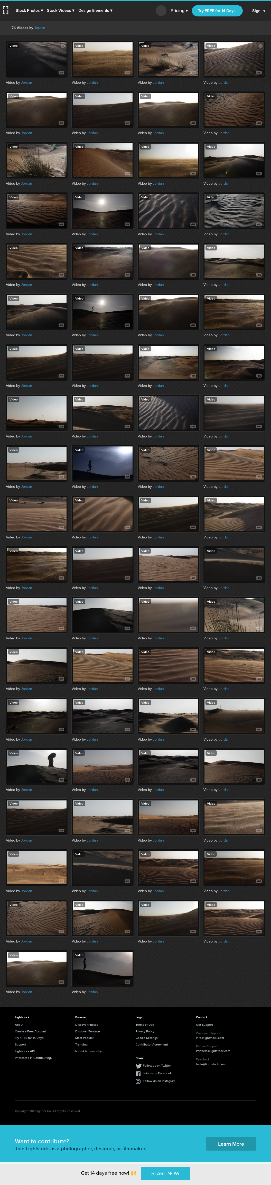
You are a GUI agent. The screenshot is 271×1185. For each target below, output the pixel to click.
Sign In (258, 11)
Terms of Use (145, 1024)
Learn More (231, 1143)
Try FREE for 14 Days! (217, 11)
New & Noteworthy (88, 1051)
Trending (81, 1044)
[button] (30, 10)
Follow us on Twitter (157, 1065)
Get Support (204, 1024)
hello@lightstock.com (211, 1064)
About (19, 1024)
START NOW (165, 1173)
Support (20, 1044)
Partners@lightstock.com (213, 1051)
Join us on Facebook (157, 1073)
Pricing (179, 10)
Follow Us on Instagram (159, 1081)
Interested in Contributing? (33, 1058)
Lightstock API (25, 1051)
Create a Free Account (30, 1031)
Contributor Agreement (152, 1044)
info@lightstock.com (210, 1037)
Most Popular (84, 1037)
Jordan (39, 28)
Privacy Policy (145, 1031)
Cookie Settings (147, 1037)
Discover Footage (87, 1031)
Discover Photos (86, 1024)
